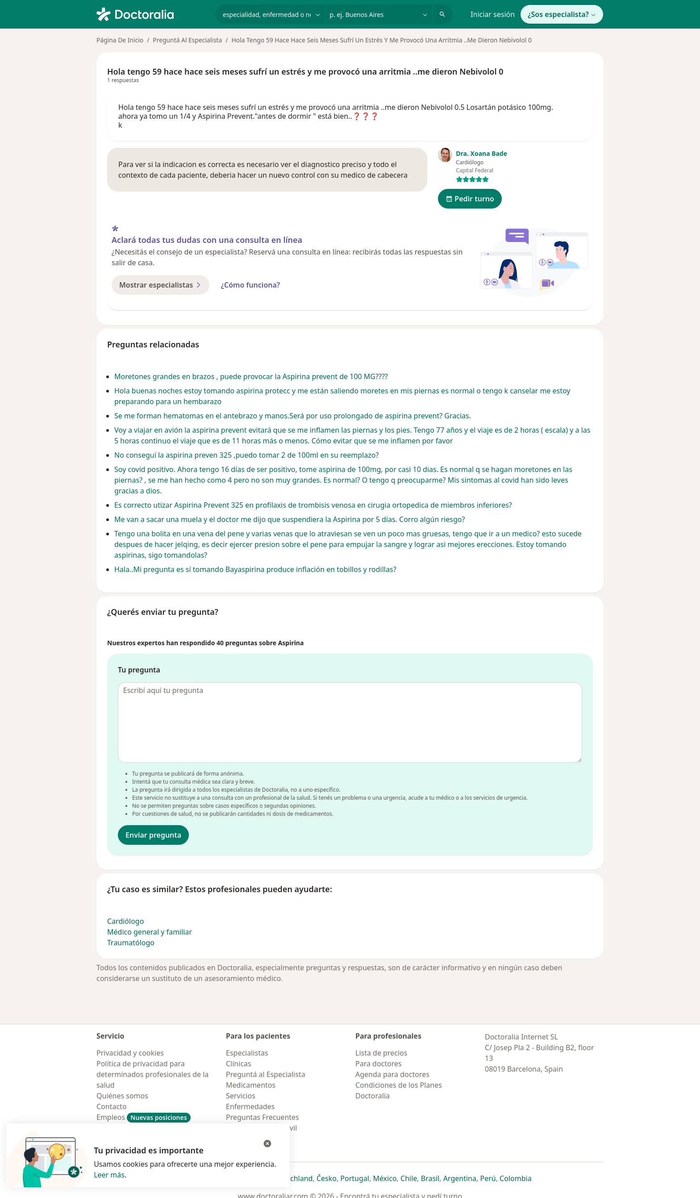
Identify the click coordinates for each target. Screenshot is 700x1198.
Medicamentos (250, 1085)
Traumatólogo (130, 943)
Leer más (109, 1175)
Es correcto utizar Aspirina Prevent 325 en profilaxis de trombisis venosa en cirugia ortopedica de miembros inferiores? (313, 505)
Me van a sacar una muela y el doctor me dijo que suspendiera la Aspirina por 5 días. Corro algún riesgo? (289, 519)
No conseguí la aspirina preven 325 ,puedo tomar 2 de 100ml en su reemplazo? (246, 455)
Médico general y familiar (149, 932)
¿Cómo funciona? (250, 285)
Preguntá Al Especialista (187, 40)
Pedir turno (470, 199)
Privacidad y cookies (130, 1053)
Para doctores (378, 1064)
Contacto (111, 1106)
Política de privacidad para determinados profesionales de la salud (152, 1074)
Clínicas (238, 1064)
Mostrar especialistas (160, 285)
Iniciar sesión (493, 14)
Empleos (143, 1117)
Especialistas (247, 1053)
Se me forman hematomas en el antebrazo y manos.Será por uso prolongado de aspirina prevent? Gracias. (292, 416)
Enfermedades (250, 1106)
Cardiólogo (125, 921)
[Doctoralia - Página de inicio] (152, 13)
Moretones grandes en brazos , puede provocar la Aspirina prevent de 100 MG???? (251, 376)
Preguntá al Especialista (265, 1074)
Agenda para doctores (392, 1074)
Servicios (240, 1096)
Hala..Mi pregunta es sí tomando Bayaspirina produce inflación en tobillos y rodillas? (255, 569)
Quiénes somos (122, 1096)
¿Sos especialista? (562, 14)
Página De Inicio (119, 40)
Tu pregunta (139, 670)
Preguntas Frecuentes (262, 1117)
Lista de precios (381, 1053)
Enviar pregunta (153, 835)
